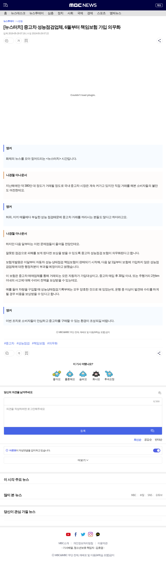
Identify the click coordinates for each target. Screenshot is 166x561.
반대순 (158, 439)
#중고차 (9, 343)
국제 (80, 13)
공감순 (148, 439)
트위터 (83, 534)
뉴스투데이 (36, 13)
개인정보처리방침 (83, 543)
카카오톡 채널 (97, 534)
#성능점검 (23, 343)
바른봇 (11, 450)
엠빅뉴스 (115, 13)
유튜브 (68, 534)
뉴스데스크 (18, 13)
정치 (60, 13)
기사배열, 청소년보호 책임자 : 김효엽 (83, 547)
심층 (50, 13)
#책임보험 (38, 343)
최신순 (137, 439)
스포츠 (101, 13)
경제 (90, 13)
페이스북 (75, 534)
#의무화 (52, 343)
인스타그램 (90, 534)
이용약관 (102, 543)
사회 (70, 13)
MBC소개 (64, 543)
